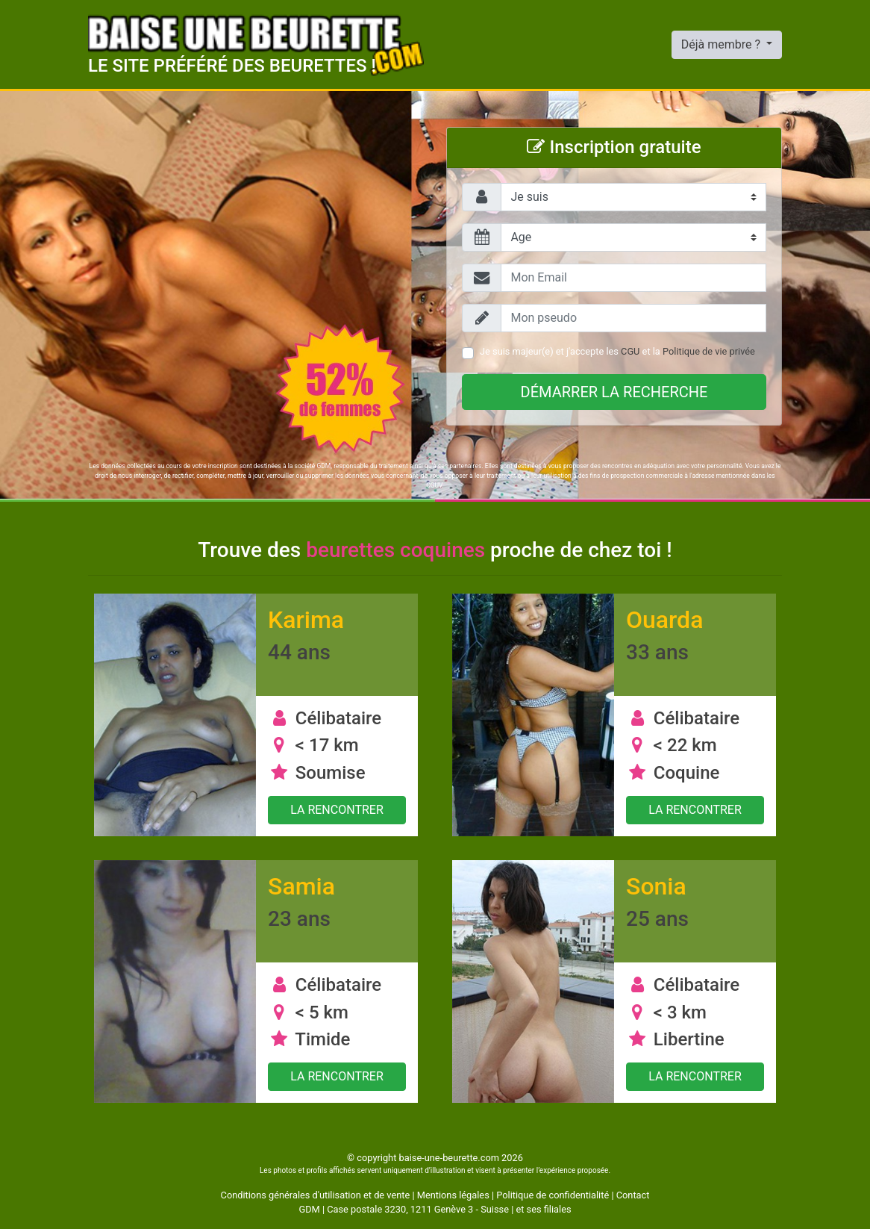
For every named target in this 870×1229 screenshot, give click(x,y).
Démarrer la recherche (614, 392)
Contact (633, 1195)
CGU (630, 351)
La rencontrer (337, 810)
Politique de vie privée (709, 351)
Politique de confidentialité (552, 1195)
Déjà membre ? (722, 44)
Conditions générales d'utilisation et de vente (315, 1195)
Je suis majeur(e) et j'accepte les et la (617, 351)
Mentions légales (453, 1195)
